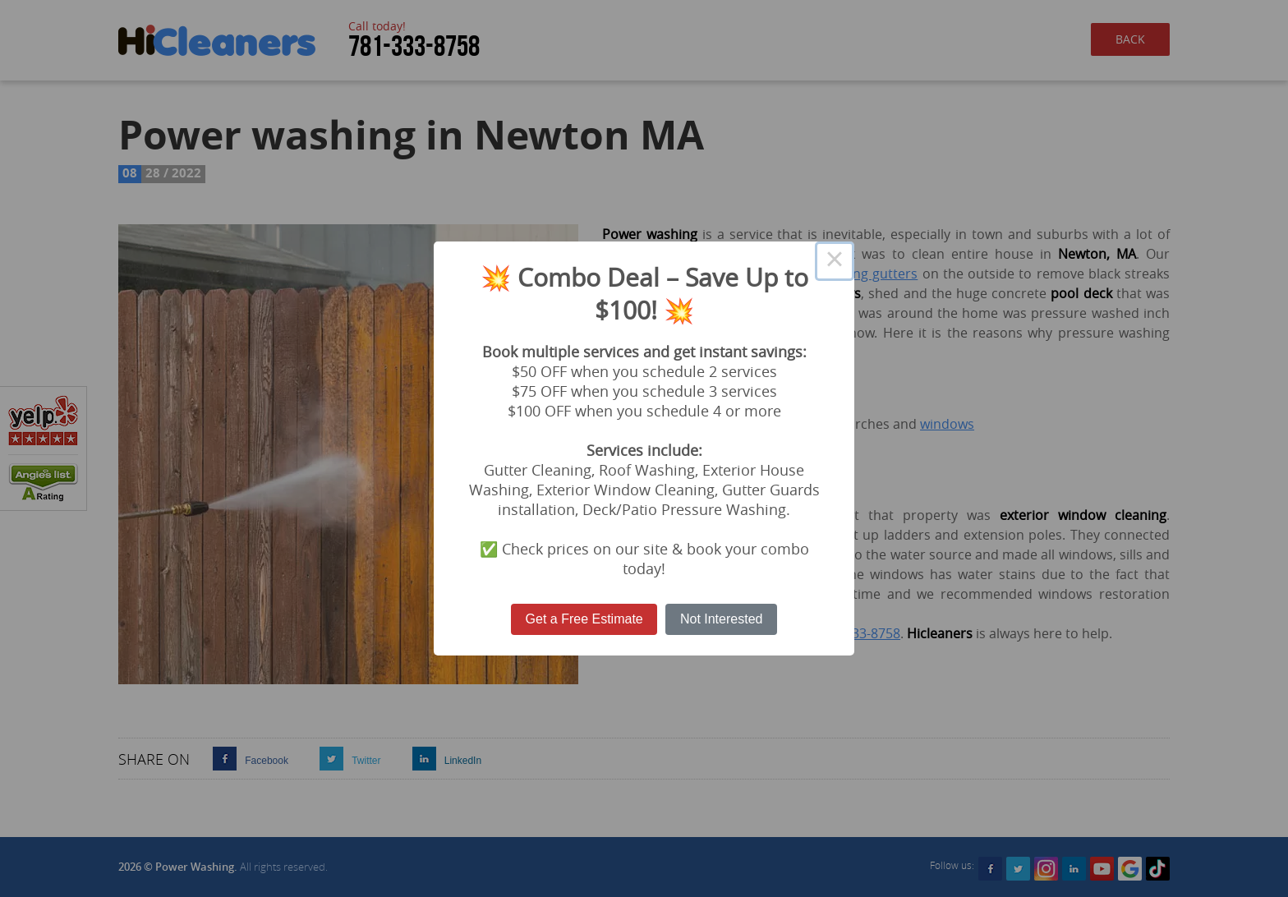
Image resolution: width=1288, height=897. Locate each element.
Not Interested (721, 619)
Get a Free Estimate (584, 619)
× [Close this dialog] (834, 261)
